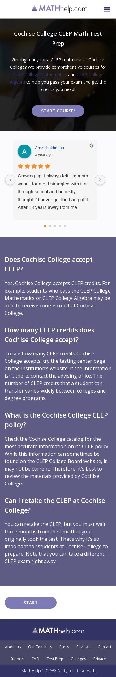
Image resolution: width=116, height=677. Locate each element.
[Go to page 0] (45, 226)
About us (13, 646)
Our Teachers (40, 646)
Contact (104, 646)
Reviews (83, 646)
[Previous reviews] (10, 180)
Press (64, 646)
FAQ (35, 659)
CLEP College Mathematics (40, 74)
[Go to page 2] (55, 226)
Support (17, 659)
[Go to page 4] (65, 226)
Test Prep (55, 659)
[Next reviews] (100, 180)
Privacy (99, 659)
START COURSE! (58, 111)
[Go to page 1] (50, 226)
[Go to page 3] (60, 226)
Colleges (78, 659)
